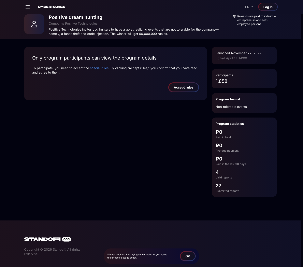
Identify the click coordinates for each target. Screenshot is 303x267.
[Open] (27, 7)
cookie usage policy (125, 257)
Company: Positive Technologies (73, 23)
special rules (99, 68)
